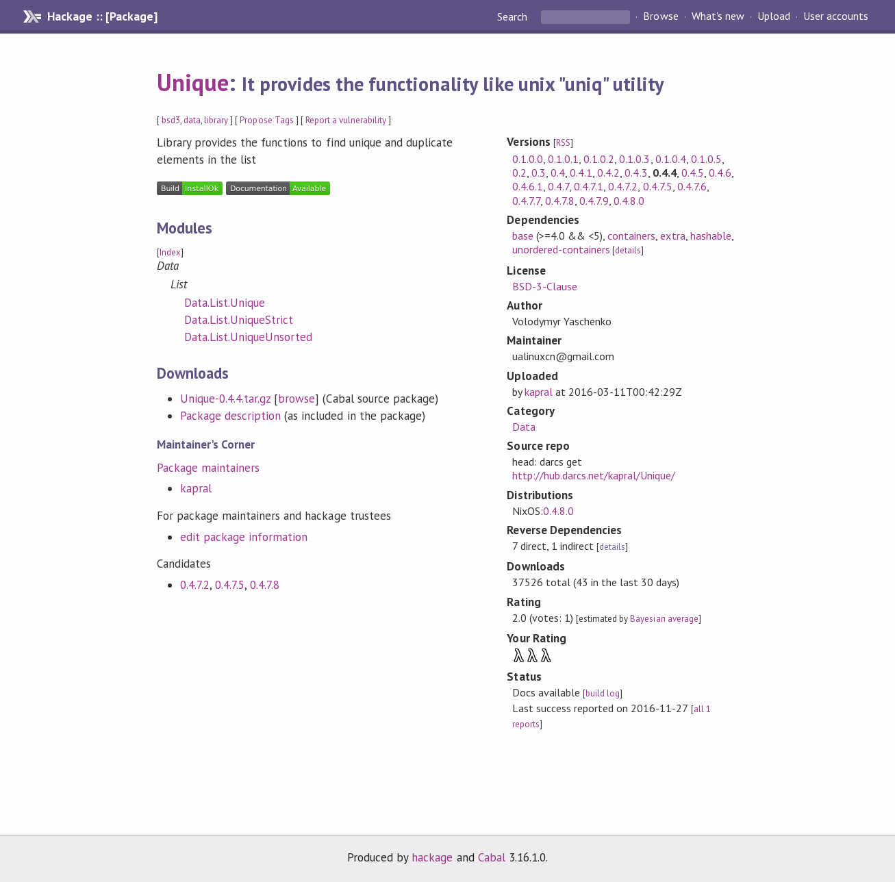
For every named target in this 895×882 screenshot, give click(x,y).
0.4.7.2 (195, 584)
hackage (432, 857)
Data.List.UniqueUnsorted (248, 336)
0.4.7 (558, 186)
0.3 (538, 172)
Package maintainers (208, 467)
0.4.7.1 (588, 186)
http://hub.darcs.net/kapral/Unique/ (594, 475)
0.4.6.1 (527, 186)
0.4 (558, 172)
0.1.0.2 (598, 159)
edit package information (244, 536)
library (216, 120)
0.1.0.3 (634, 159)
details (628, 250)
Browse (660, 16)
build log (602, 693)
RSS (563, 143)
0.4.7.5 (229, 584)
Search (513, 16)
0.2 (519, 172)
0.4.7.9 (594, 200)
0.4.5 (692, 172)
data (192, 120)
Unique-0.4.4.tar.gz (225, 398)
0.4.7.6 (692, 186)
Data (523, 426)
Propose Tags (266, 120)
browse (296, 398)
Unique (193, 82)
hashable (710, 235)
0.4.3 (636, 172)
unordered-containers (561, 249)
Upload (773, 16)
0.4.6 (720, 172)
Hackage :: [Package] (102, 16)
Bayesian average (664, 619)
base (522, 235)
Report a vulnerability (346, 120)
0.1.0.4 (670, 159)
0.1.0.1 (563, 159)
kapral (196, 488)
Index (170, 252)
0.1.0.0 (527, 159)
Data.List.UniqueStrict (239, 319)
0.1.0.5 (706, 159)
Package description (230, 415)
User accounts (835, 16)
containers (631, 235)
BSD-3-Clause (544, 286)
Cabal (491, 857)
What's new (718, 16)
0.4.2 (608, 172)
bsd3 (171, 120)
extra (672, 235)
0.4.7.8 (264, 584)
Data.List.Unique (224, 302)
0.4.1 (581, 172)
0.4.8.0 (629, 200)
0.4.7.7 (526, 200)
